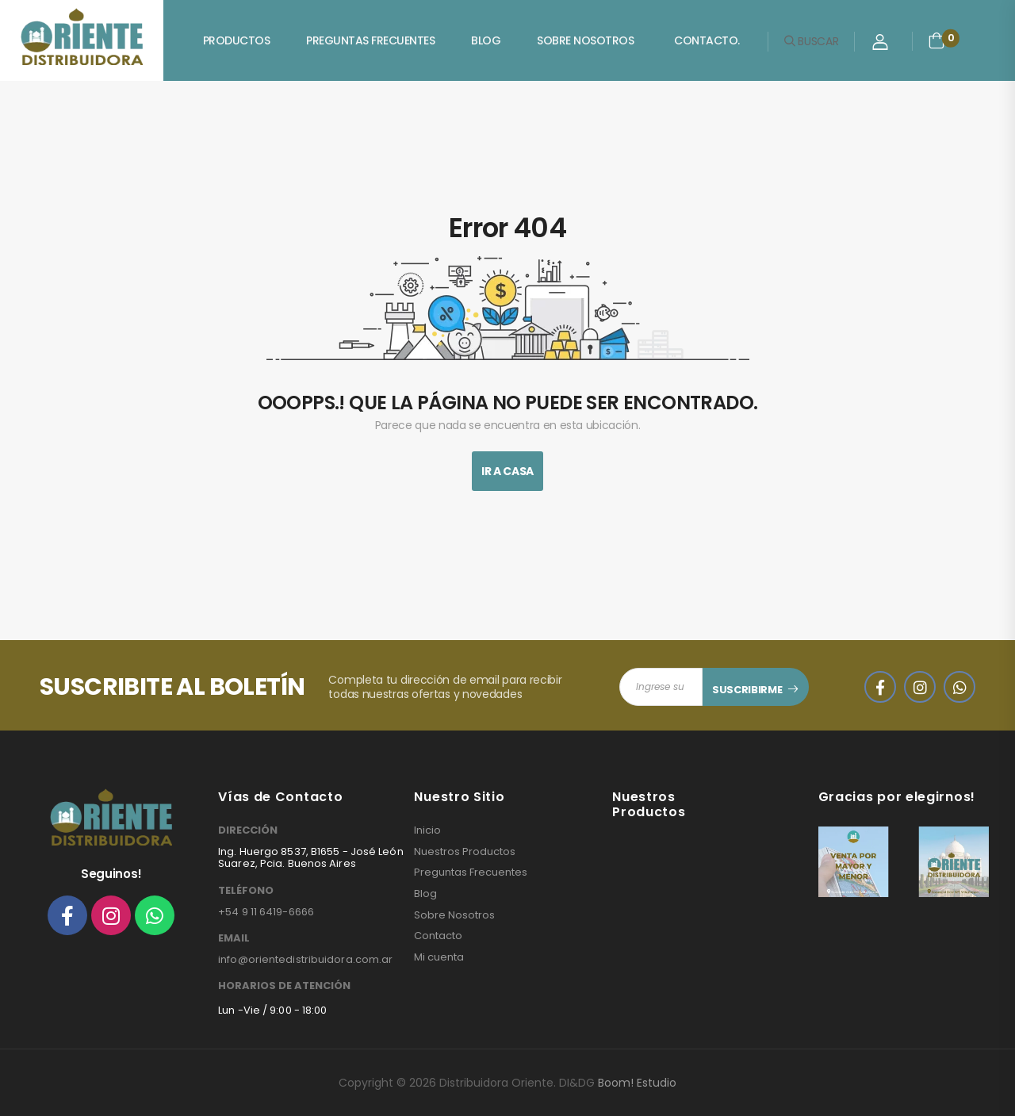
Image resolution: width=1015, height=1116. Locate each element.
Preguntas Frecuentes (370, 40)
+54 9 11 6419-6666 (266, 911)
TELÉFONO (246, 890)
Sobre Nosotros (585, 40)
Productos (236, 40)
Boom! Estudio (637, 1083)
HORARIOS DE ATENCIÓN (284, 986)
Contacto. (707, 40)
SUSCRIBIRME (747, 689)
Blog (485, 40)
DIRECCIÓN (248, 830)
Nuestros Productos (464, 852)
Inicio (427, 830)
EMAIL (234, 938)
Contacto (438, 936)
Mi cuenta (439, 957)
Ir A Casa (507, 471)
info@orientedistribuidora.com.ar (305, 959)
